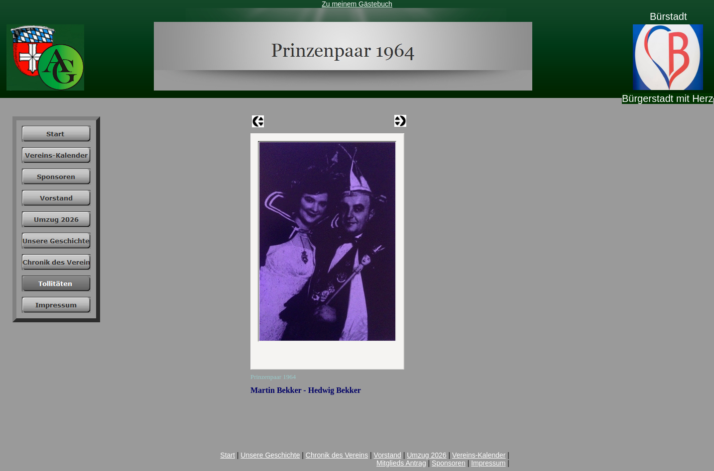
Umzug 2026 (426, 455)
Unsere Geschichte (270, 455)
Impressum (488, 463)
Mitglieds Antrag (401, 463)
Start (227, 455)
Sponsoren (449, 463)
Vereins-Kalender (478, 455)
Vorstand (387, 455)
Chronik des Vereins (337, 455)
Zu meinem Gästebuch (357, 4)
